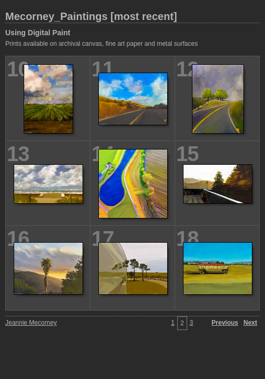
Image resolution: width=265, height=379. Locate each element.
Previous (224, 322)
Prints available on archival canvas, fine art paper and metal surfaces (101, 43)
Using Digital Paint (37, 32)
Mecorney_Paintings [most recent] (91, 16)
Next (250, 322)
